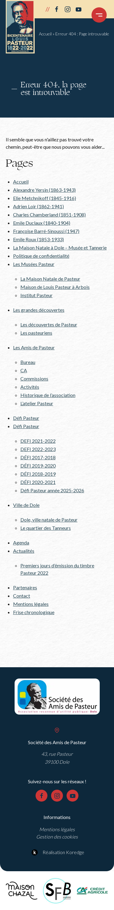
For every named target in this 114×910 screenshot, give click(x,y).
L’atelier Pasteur (36, 403)
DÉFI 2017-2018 (38, 457)
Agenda (21, 542)
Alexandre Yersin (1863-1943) (44, 190)
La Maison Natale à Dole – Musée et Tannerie (60, 247)
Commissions (34, 378)
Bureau (27, 362)
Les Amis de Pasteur (34, 347)
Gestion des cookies (57, 836)
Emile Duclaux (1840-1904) (41, 223)
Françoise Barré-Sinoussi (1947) (46, 231)
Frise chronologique (33, 612)
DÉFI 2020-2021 (38, 482)
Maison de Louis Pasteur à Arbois (55, 287)
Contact (21, 596)
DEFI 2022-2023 (38, 449)
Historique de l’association (47, 395)
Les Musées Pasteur (33, 264)
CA (23, 370)
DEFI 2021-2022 (38, 441)
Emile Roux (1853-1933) (38, 239)
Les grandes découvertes (38, 310)
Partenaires (25, 587)
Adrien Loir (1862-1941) (38, 206)
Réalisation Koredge (57, 852)
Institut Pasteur (36, 295)
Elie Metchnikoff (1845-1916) (44, 198)
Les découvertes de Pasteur (48, 324)
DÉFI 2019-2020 (38, 465)
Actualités (23, 551)
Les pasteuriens (36, 333)
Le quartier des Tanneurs (45, 528)
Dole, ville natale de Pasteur (49, 519)
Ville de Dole (26, 505)
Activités (29, 387)
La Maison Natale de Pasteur (50, 279)
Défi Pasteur (26, 418)
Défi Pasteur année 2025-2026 (52, 490)
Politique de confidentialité (41, 256)
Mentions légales (31, 604)
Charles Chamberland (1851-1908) (49, 214)
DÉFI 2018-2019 (38, 474)
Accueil (45, 33)
